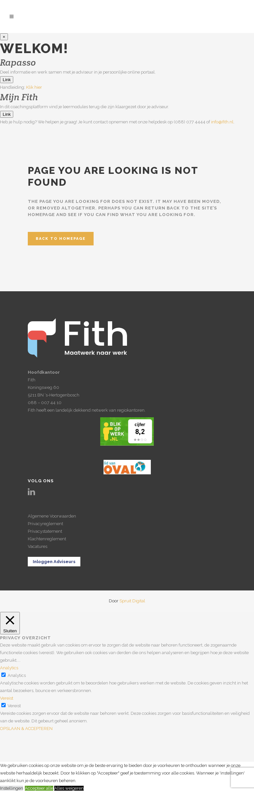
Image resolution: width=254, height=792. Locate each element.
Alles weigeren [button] (69, 788)
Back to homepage (61, 239)
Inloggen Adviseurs (54, 561)
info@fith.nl (222, 121)
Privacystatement (45, 531)
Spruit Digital (132, 600)
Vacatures (37, 546)
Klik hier (34, 87)
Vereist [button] (6, 698)
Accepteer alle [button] (39, 788)
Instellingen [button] (11, 788)
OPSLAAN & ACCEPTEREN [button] (26, 728)
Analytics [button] (9, 667)
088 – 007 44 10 (45, 402)
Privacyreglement (45, 523)
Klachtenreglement (47, 538)
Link (7, 79)
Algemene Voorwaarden (52, 516)
